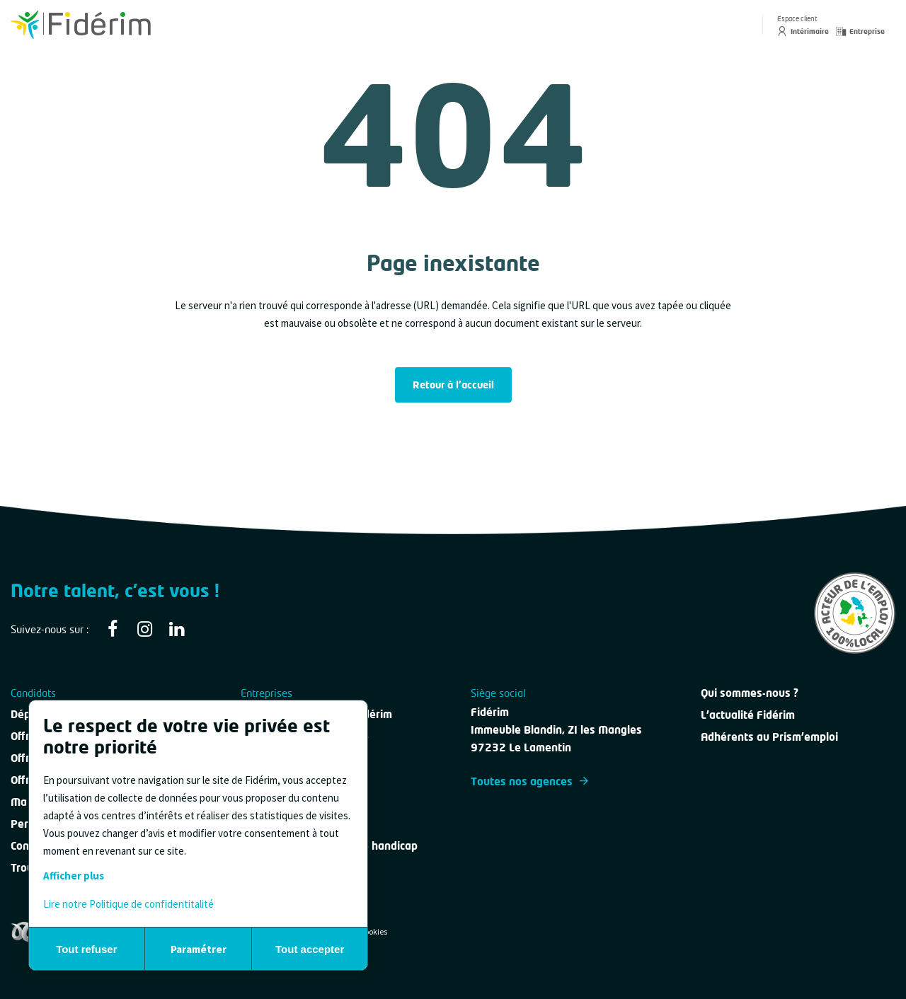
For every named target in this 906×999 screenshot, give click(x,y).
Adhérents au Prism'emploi (769, 736)
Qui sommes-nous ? (749, 692)
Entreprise (860, 31)
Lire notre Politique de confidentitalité (128, 904)
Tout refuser (86, 949)
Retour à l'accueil (453, 385)
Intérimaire (803, 31)
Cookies (373, 931)
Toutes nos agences (529, 781)
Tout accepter (309, 949)
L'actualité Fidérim (748, 714)
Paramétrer (198, 949)
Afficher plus (73, 875)
